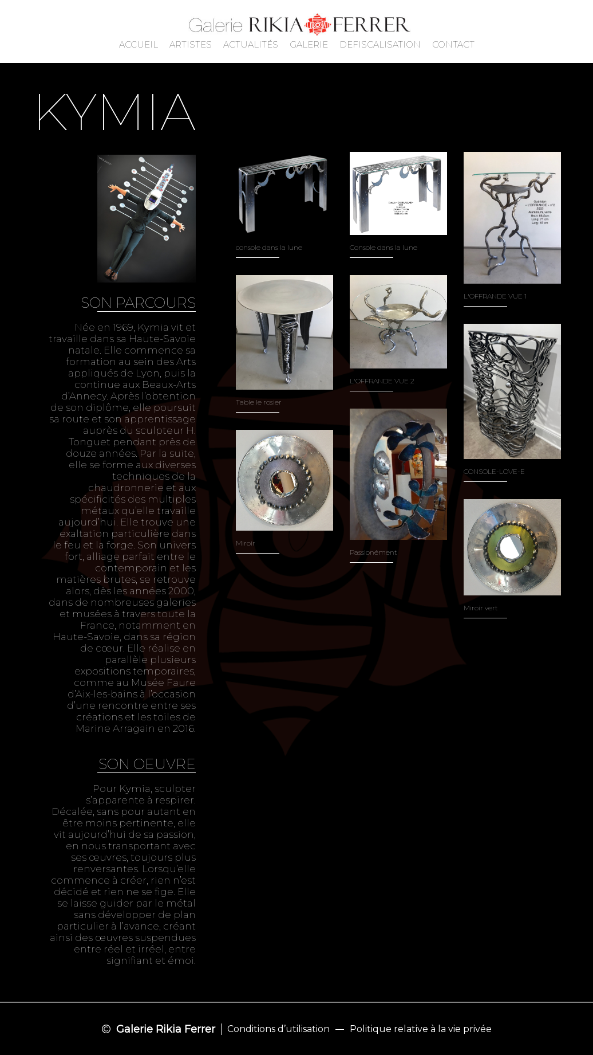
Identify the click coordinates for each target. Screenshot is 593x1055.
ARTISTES (190, 44)
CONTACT (453, 44)
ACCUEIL (138, 44)
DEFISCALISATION (380, 44)
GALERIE (309, 44)
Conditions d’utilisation (278, 1028)
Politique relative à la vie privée (421, 1028)
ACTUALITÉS (250, 44)
